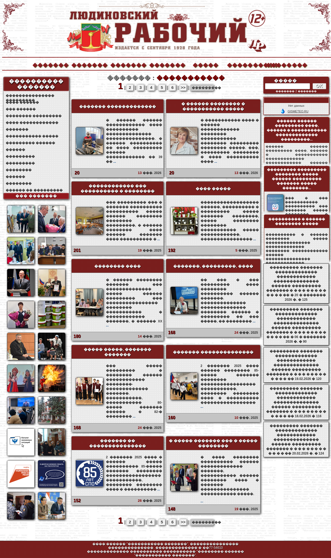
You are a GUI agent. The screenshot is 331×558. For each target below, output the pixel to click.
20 (77, 173)
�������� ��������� (34, 116)
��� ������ (21, 109)
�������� (284, 64)
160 (171, 417)
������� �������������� (213, 352)
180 (77, 336)
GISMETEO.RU (297, 111)
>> (183, 87)
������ (15, 150)
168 (171, 332)
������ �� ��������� (34, 190)
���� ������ (22, 102)
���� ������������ (32, 123)
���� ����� (213, 188)
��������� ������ (30, 143)
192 (171, 250)
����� (206, 64)
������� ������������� (117, 106)
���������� (245, 64)
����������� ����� (32, 136)
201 (77, 250)
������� (50, 64)
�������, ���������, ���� (213, 266)
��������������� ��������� (30, 96)
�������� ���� (117, 266)
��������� (20, 156)
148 (171, 509)
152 (77, 500)
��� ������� (36, 196)
